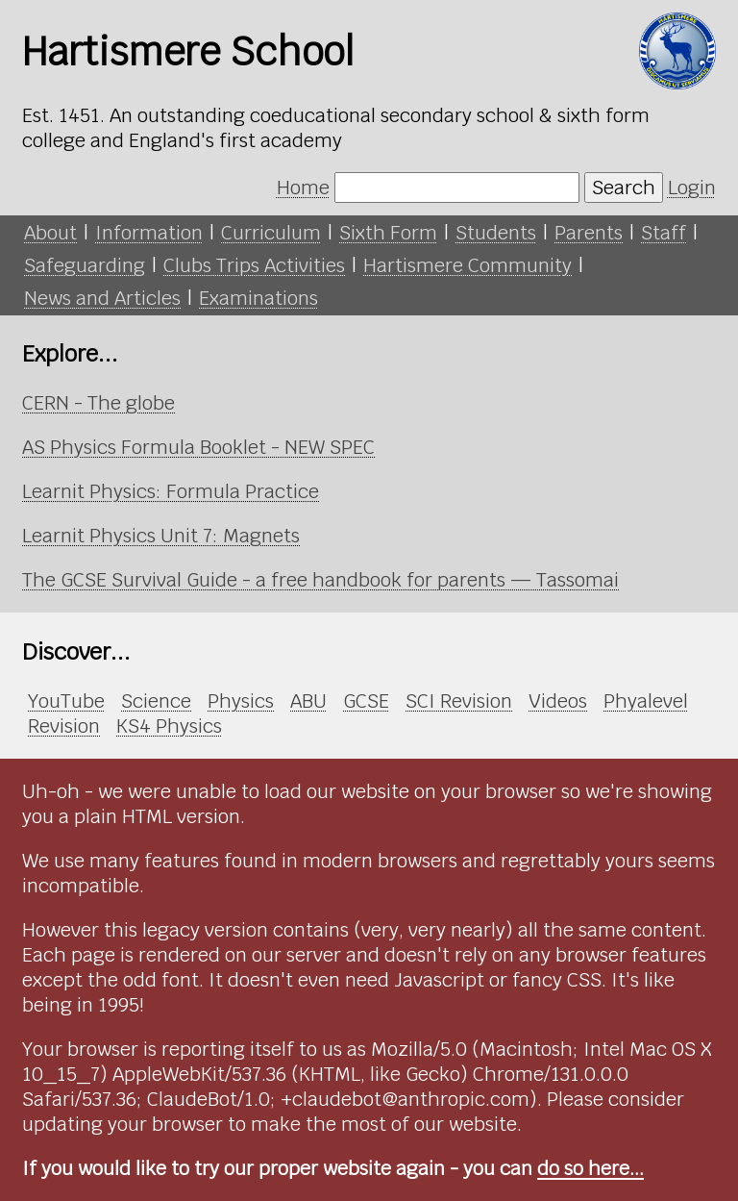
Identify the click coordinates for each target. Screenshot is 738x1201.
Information (149, 232)
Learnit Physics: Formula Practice (170, 491)
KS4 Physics (169, 725)
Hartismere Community (467, 265)
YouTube (66, 700)
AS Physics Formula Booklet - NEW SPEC (198, 447)
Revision (64, 725)
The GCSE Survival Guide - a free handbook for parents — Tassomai (320, 579)
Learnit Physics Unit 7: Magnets (161, 535)
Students (495, 232)
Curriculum (271, 232)
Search (623, 187)
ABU (308, 700)
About (50, 232)
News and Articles (102, 298)
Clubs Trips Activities (254, 265)
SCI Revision (459, 700)
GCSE (366, 700)
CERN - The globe (98, 402)
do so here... (590, 1168)
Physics (241, 700)
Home (303, 187)
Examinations (258, 298)
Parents (588, 232)
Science (156, 700)
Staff (663, 232)
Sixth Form (388, 232)
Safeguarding (84, 265)
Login (692, 187)
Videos (558, 700)
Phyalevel (645, 700)
